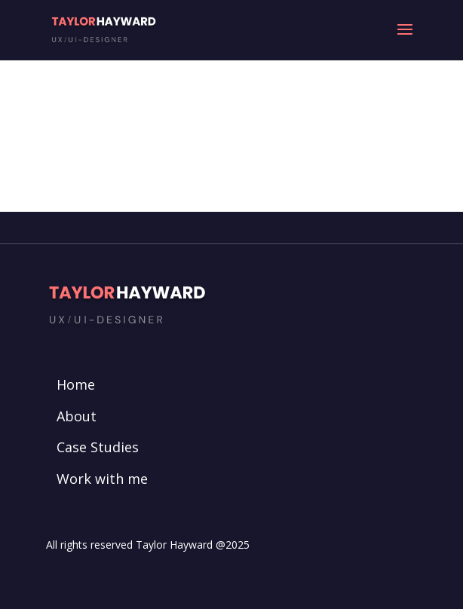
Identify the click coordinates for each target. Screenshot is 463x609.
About (77, 416)
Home (76, 384)
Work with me (102, 479)
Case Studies (98, 447)
